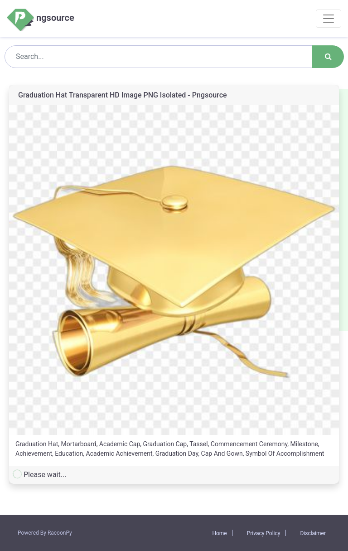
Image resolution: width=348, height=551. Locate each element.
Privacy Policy (263, 533)
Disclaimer (313, 533)
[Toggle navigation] (328, 19)
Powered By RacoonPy (45, 533)
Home (219, 533)
